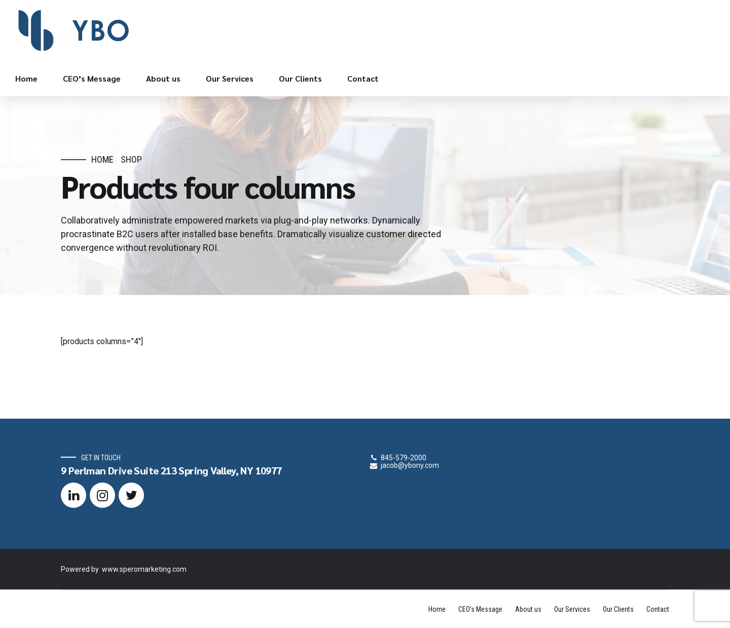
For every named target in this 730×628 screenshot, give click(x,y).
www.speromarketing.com (144, 569)
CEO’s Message (92, 78)
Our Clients (300, 78)
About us (163, 78)
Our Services (229, 78)
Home (26, 78)
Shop (131, 159)
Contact (363, 78)
